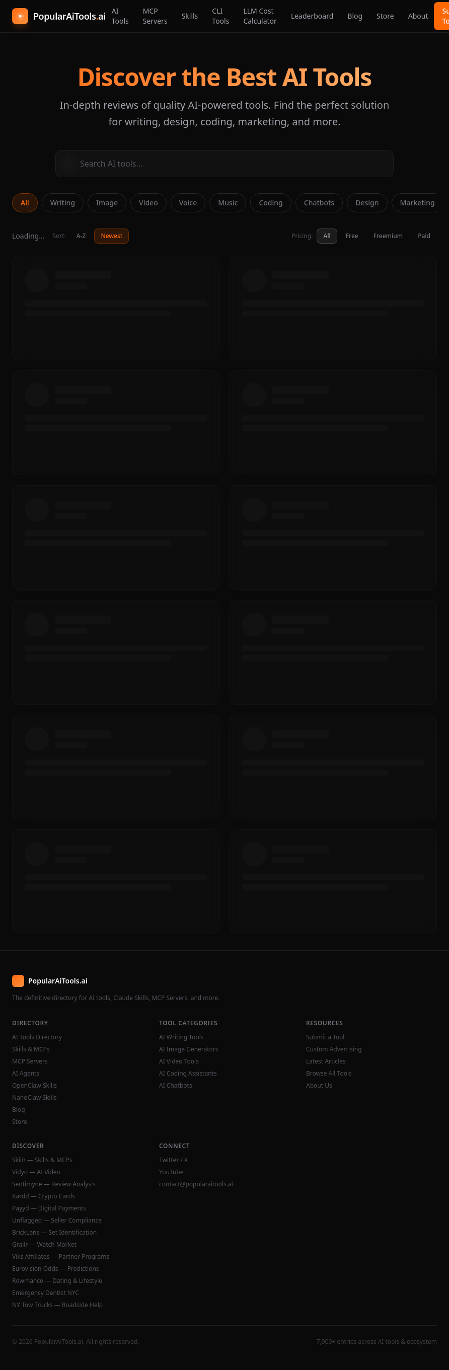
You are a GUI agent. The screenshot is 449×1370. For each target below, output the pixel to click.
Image (107, 202)
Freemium (388, 236)
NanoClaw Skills (34, 1098)
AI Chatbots (175, 1086)
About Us (319, 1086)
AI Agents (25, 1074)
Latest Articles (326, 1061)
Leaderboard (312, 16)
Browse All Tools (329, 1074)
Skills (190, 16)
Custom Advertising (334, 1049)
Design (367, 202)
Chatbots (319, 202)
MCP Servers (155, 16)
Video (148, 202)
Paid (424, 236)
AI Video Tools (179, 1061)
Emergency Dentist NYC (45, 1293)
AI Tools (120, 16)
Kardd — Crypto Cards (43, 1196)
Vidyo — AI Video (36, 1172)
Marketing (417, 202)
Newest (111, 236)
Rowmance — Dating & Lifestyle (57, 1281)
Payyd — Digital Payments (49, 1208)
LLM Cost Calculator (259, 16)
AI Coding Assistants (188, 1074)
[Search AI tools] (224, 163)
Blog (354, 16)
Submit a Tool (325, 1037)
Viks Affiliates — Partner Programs (60, 1257)
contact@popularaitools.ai (196, 1184)
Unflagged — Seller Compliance (57, 1220)
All (25, 202)
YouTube (171, 1172)
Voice (188, 202)
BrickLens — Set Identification (54, 1233)
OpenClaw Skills (34, 1086)
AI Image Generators (188, 1049)
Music (228, 202)
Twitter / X (173, 1160)
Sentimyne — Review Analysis (54, 1184)
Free (352, 236)
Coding (270, 202)
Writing (62, 202)
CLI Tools (220, 16)
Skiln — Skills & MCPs (42, 1160)
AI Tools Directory (37, 1037)
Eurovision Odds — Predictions (55, 1269)
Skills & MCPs (31, 1049)
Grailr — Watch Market (44, 1245)
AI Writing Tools (181, 1037)
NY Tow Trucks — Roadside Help (57, 1305)
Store (385, 16)
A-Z (81, 236)
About (418, 16)
